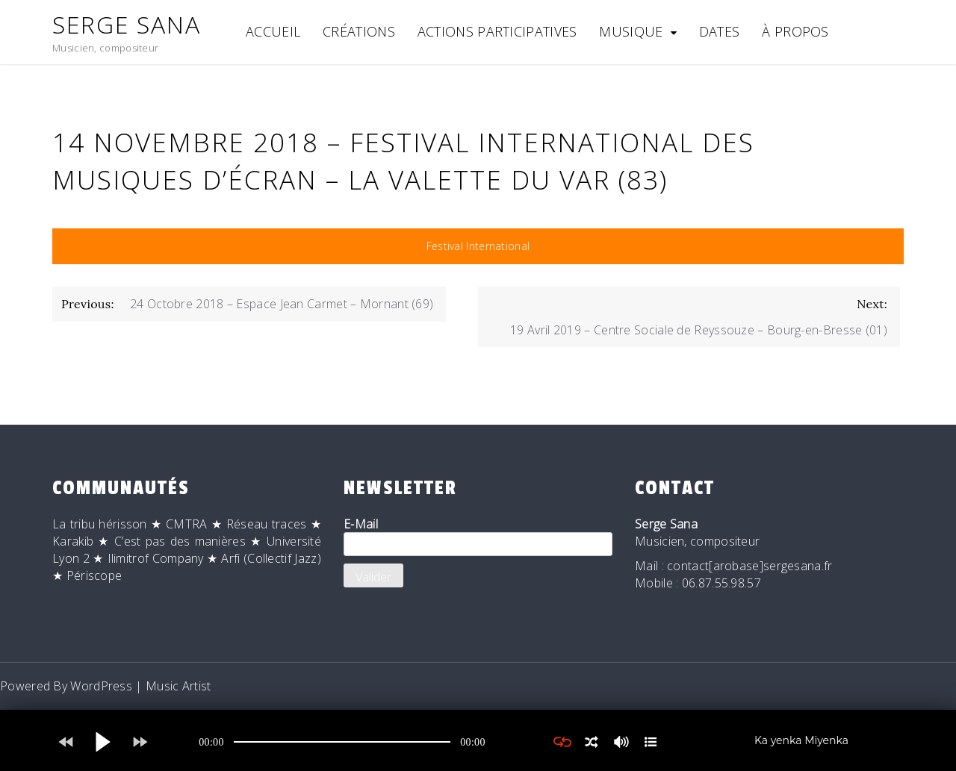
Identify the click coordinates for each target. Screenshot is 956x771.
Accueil (273, 31)
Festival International (478, 246)
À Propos (795, 31)
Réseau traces (266, 524)
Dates (719, 31)
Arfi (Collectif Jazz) (271, 558)
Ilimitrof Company (156, 558)
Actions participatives (497, 31)
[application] (342, 742)
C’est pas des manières (180, 541)
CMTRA (187, 524)
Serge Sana (126, 24)
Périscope (94, 575)
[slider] (342, 742)
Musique (630, 31)
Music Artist (178, 686)
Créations (359, 31)
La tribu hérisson (99, 524)
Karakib (72, 541)
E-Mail (478, 536)
